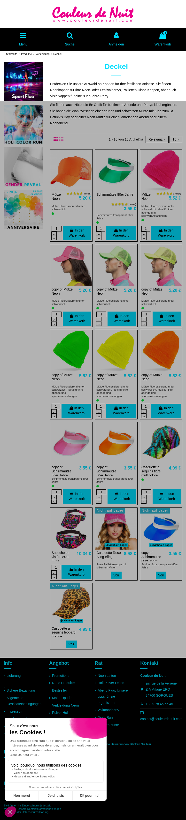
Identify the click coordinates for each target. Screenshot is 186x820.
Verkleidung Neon (65, 705)
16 (175, 139)
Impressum (15, 711)
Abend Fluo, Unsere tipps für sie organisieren (113, 696)
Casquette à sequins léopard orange (64, 632)
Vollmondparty (108, 710)
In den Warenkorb (77, 232)
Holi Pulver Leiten (111, 683)
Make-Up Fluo (62, 698)
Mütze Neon (56, 197)
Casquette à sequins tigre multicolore (151, 471)
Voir (116, 575)
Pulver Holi (60, 713)
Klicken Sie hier (140, 744)
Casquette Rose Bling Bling (108, 555)
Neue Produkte (63, 683)
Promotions (60, 676)
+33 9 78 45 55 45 (159, 704)
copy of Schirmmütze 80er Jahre (61, 471)
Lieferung (14, 676)
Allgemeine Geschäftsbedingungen (24, 701)
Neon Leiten (107, 676)
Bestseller (59, 690)
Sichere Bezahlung (21, 690)
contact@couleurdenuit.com (161, 719)
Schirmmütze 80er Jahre (114, 194)
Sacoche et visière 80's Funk (60, 557)
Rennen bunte (108, 725)
